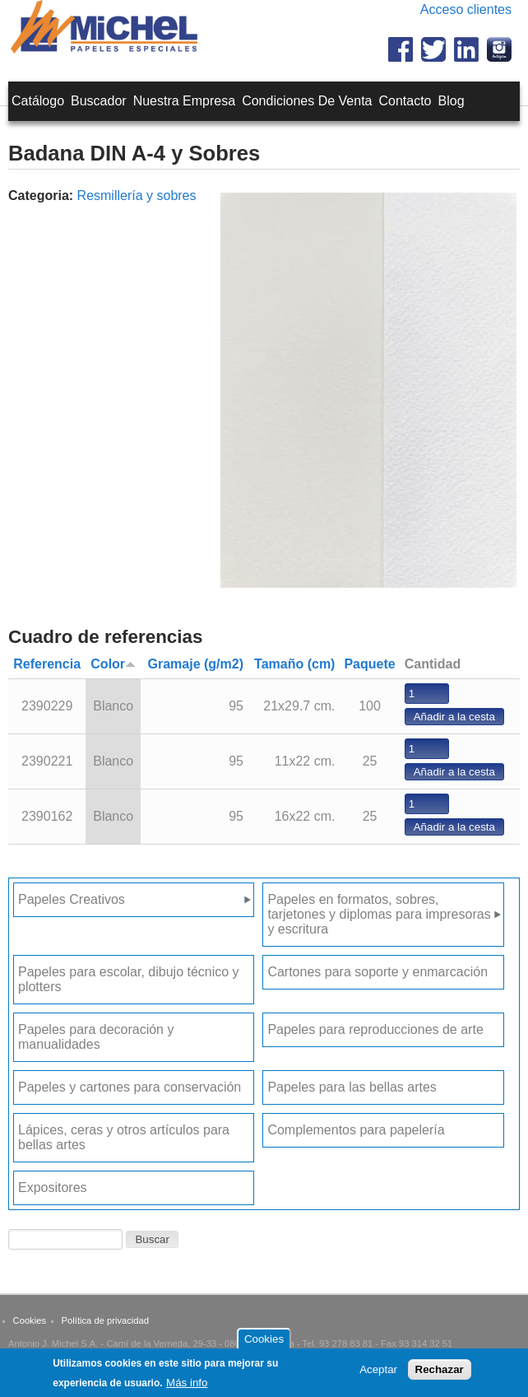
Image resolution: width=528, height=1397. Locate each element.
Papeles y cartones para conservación (129, 1087)
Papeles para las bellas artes (351, 1087)
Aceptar (378, 1373)
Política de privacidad (105, 1320)
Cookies (29, 1320)
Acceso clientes (466, 9)
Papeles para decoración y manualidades (96, 1036)
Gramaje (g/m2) (195, 664)
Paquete (369, 664)
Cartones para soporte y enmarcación (377, 972)
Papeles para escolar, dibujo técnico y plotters (128, 979)
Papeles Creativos (71, 899)
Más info (186, 1386)
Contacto (404, 101)
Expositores (52, 1187)
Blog (451, 101)
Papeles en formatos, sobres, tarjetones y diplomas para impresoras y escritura (378, 914)
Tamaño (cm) (294, 664)
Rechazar (439, 1373)
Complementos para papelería (355, 1130)
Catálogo (38, 101)
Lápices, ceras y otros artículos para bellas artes (123, 1137)
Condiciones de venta (307, 101)
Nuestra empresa (184, 101)
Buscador (99, 101)
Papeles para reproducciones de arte (375, 1029)
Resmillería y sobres (137, 196)
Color (113, 664)
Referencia (47, 664)
